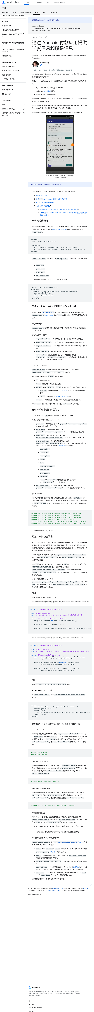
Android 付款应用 (56, 184)
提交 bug (31, 1004)
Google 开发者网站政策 (54, 890)
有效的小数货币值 (62, 396)
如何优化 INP (54, 12)
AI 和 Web (5, 12)
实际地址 (62, 446)
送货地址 (76, 867)
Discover (39, 2)
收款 (45, 37)
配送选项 (53, 852)
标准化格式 (47, 91)
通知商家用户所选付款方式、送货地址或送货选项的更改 (59, 209)
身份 (14, 12)
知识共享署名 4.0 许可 (58, 888)
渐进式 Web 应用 (25, 12)
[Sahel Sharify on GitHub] (41, 66)
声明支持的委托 (41, 196)
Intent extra (49, 315)
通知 (44, 12)
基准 (48, 2)
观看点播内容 (54, 20)
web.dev (34, 37)
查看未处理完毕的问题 (35, 1007)
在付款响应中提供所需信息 (45, 202)
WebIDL (81, 842)
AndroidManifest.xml (59, 229)
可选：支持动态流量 (43, 206)
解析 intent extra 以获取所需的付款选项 (51, 199)
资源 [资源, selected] (28, 2)
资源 (4, 8)
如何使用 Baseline (59, 2)
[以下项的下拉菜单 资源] (31, 2)
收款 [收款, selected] (36, 12)
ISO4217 (65, 391)
